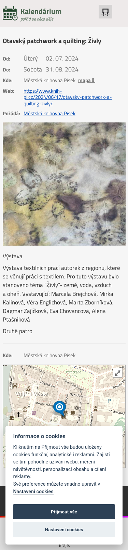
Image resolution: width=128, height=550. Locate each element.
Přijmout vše (64, 511)
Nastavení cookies (33, 492)
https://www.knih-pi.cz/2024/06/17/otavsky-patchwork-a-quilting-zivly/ (68, 97)
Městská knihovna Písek (49, 113)
